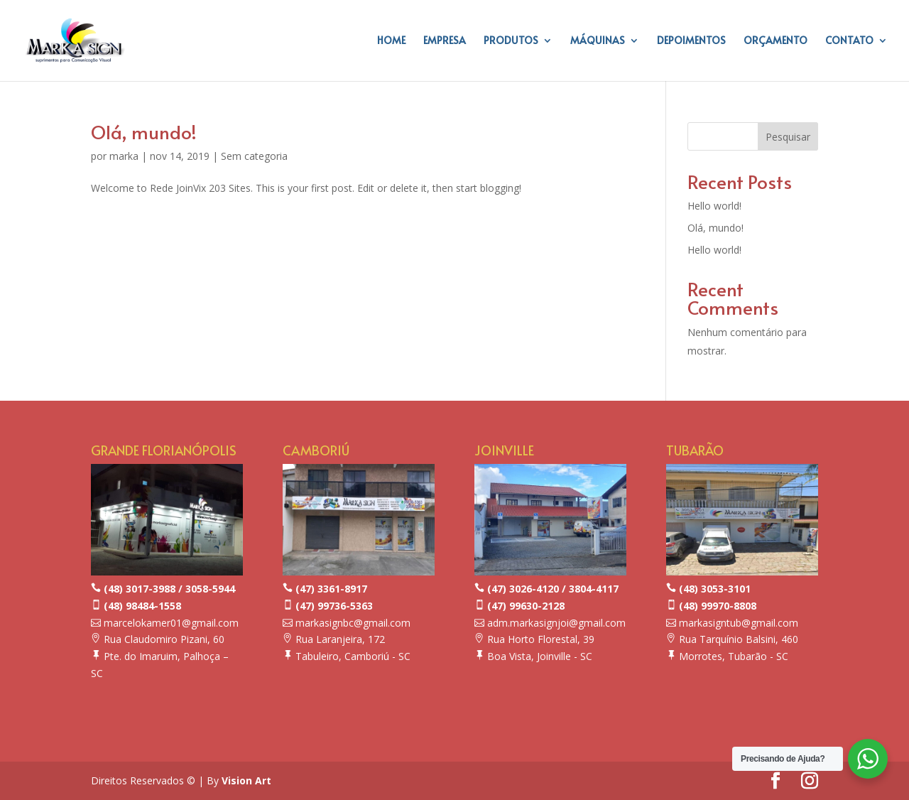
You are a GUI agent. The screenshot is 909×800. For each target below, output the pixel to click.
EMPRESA (444, 41)
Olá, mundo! (144, 131)
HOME (391, 41)
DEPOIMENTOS (691, 41)
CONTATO (849, 41)
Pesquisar (788, 137)
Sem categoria (254, 156)
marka (123, 156)
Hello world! (714, 205)
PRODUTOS (511, 41)
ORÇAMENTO (775, 41)
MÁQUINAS (597, 41)
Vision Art (246, 780)
